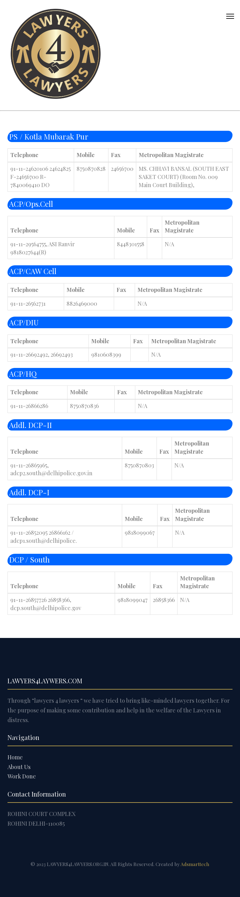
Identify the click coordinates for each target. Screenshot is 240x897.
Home (15, 757)
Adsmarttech (195, 864)
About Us (19, 767)
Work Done (22, 776)
